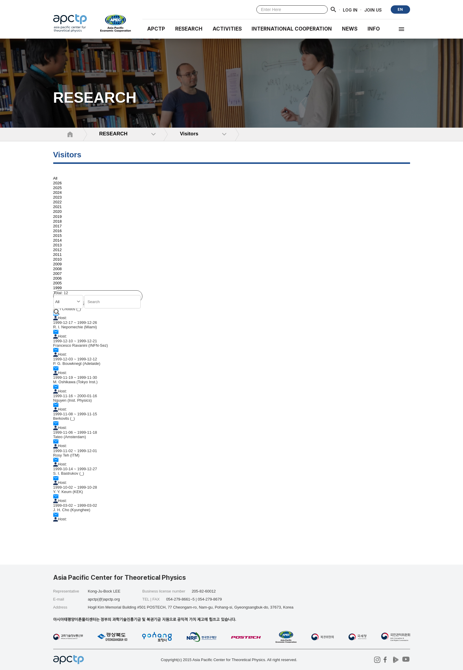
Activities (227, 29)
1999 (57, 288)
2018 (57, 221)
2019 (57, 216)
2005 (57, 283)
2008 (57, 269)
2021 (57, 207)
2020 (57, 212)
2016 (57, 231)
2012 (57, 250)
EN (400, 9)
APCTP (156, 29)
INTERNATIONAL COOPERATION (292, 29)
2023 (57, 197)
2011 (57, 254)
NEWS (349, 29)
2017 (57, 226)
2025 (57, 188)
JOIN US (373, 9)
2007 (57, 273)
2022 (57, 202)
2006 (57, 278)
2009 (57, 264)
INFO (374, 29)
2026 (57, 183)
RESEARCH (189, 29)
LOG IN (350, 9)
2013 (57, 245)
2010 (57, 259)
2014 (57, 240)
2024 (57, 192)
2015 (57, 235)
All (55, 178)
